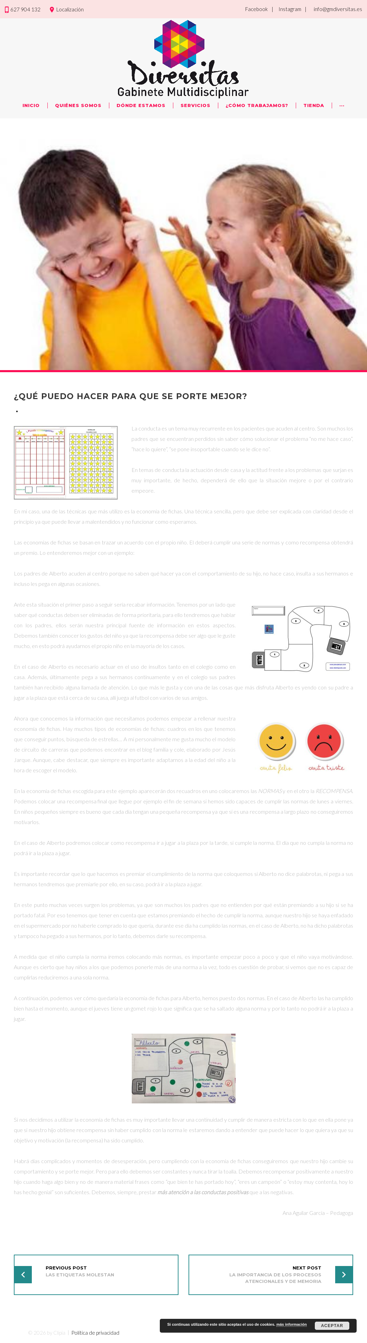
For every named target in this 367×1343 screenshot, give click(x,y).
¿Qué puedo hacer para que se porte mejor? (133, 396)
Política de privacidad (95, 1332)
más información (291, 1324)
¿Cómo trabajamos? (257, 105)
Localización (70, 9)
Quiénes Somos (78, 105)
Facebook (256, 9)
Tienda (313, 105)
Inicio (31, 105)
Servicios (195, 105)
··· (342, 105)
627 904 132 (25, 9)
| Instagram (286, 9)
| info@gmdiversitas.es (333, 9)
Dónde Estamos (141, 105)
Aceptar (332, 1325)
